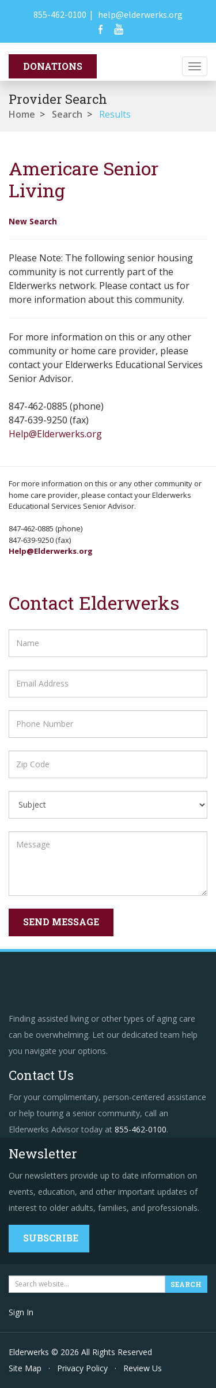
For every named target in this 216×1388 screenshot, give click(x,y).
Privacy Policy (82, 1368)
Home (22, 114)
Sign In (21, 1312)
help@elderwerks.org (140, 14)
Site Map (25, 1368)
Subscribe (50, 1238)
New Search (33, 221)
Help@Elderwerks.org (55, 433)
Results (115, 114)
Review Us (142, 1368)
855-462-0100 (59, 14)
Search (67, 114)
